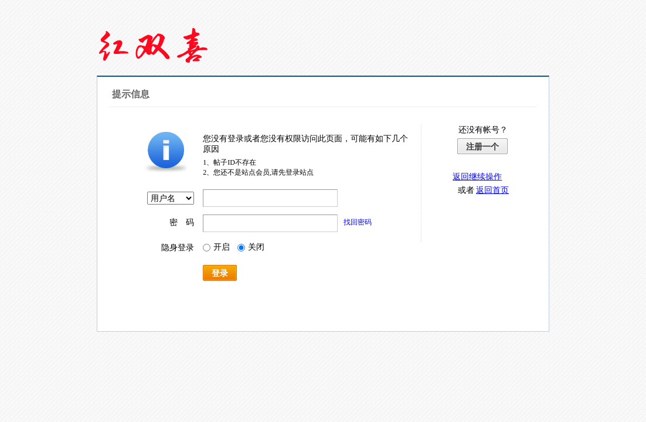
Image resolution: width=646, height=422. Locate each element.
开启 (216, 247)
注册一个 (482, 146)
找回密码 (358, 222)
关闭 (250, 247)
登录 (220, 273)
